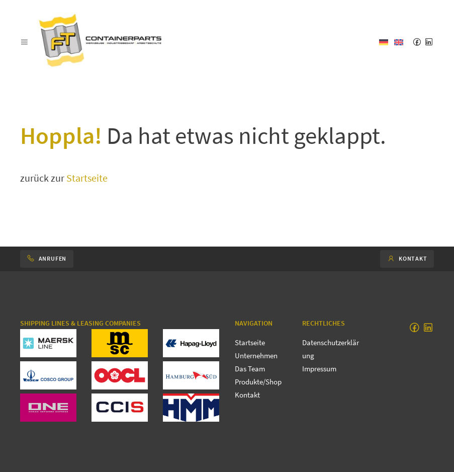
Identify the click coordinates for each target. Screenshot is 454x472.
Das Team (250, 368)
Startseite (87, 179)
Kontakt (407, 259)
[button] (24, 42)
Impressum (319, 368)
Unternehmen (256, 355)
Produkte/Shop (258, 381)
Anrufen (46, 259)
